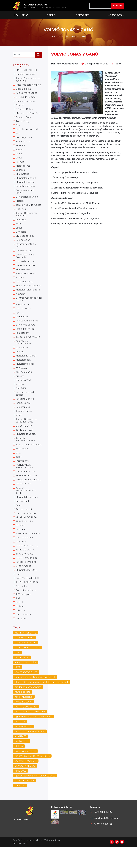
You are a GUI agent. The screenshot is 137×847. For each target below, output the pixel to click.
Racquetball (22, 501)
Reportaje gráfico (25, 137)
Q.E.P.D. (20, 312)
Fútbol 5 (20, 161)
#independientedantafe (28, 687)
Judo (18, 598)
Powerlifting (22, 121)
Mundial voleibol (25, 364)
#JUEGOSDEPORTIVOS (27, 647)
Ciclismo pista (23, 89)
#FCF (17, 667)
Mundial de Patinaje (27, 497)
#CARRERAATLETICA (26, 706)
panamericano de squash (25, 393)
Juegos (20, 149)
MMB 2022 (20, 771)
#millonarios (21, 741)
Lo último (55, 36)
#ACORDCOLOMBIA (25, 642)
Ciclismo (20, 606)
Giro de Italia (22, 586)
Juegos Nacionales (26, 273)
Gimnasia (21, 232)
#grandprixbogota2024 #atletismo (33, 716)
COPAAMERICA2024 (26, 761)
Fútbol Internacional (27, 129)
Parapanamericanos (27, 320)
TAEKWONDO (23, 448)
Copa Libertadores (26, 590)
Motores (20, 201)
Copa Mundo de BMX (27, 578)
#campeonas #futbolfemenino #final (35, 677)
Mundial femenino (26, 178)
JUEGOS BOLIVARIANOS (29, 444)
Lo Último (21, 15)
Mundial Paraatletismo (28, 289)
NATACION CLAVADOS (28, 533)
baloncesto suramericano (23, 342)
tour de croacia (24, 372)
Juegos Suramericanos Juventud (28, 79)
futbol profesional (24, 780)
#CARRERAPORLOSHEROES (30, 711)
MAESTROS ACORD (26, 70)
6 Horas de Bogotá (26, 97)
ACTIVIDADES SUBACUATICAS (24, 466)
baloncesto (22, 347)
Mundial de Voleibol (26, 434)
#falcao (19, 746)
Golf (18, 574)
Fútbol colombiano (26, 562)
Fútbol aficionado (25, 186)
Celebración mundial (27, 197)
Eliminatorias (23, 269)
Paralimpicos (23, 407)
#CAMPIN (20, 721)
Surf (18, 133)
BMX (18, 452)
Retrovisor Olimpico (26, 558)
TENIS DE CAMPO (25, 549)
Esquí (19, 227)
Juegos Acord (23, 304)
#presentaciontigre (25, 751)
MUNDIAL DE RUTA (26, 517)
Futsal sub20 (23, 141)
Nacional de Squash (26, 513)
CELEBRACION (24, 483)
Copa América (23, 566)
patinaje (20, 529)
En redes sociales (25, 236)
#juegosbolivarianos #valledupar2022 (35, 775)
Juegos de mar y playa (28, 337)
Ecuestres (21, 219)
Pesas (19, 505)
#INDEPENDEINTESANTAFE (30, 731)
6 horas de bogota (25, 324)
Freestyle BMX (23, 117)
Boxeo (19, 157)
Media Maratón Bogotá (28, 285)
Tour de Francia (24, 411)
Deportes (82, 15)
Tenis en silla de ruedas (28, 205)
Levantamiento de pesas (26, 245)
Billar (18, 125)
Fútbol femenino (25, 399)
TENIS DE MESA (24, 430)
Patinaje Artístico (25, 509)
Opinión (52, 15)
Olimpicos (21, 618)
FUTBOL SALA (23, 403)
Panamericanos (24, 281)
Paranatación (23, 240)
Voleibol (20, 384)
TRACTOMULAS (24, 521)
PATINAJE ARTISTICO (27, 545)
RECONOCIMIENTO (26, 537)
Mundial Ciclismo (25, 182)
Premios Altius (23, 250)
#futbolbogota (22, 692)
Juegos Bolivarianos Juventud (26, 214)
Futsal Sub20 (22, 657)
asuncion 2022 (23, 380)
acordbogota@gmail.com (106, 818)
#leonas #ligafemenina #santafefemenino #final (41, 682)
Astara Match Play (25, 329)
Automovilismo (24, 614)
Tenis (19, 456)
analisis (20, 351)
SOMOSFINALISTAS (25, 766)
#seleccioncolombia (25, 662)
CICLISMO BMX (24, 426)
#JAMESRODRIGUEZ (26, 672)
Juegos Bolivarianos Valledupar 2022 (26, 420)
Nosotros (114, 15)
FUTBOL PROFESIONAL (28, 479)
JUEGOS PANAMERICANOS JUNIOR (26, 490)
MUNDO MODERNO (25, 632)
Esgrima (20, 170)
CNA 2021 (21, 541)
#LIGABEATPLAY (24, 726)
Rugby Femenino (25, 471)
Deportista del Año (26, 265)
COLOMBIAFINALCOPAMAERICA (32, 756)
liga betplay (22, 333)
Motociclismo (23, 166)
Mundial (20, 145)
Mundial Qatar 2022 (26, 570)
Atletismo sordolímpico (28, 85)
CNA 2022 (21, 388)
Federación (22, 316)
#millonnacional (24, 697)
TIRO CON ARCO (24, 553)
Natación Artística (25, 101)
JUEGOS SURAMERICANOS (25, 439)
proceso (20, 376)
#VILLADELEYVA (23, 701)
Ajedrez (20, 105)
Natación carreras (25, 74)
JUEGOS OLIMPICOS (27, 582)
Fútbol (19, 602)
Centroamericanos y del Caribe (29, 299)
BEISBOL (20, 525)
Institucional (22, 461)
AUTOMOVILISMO (24, 637)
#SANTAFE (20, 736)
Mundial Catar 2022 (26, 475)
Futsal (19, 153)
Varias (19, 415)
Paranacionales (24, 308)
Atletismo (21, 610)
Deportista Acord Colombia (25, 256)
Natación (21, 294)
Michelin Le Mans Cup (28, 113)
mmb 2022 (21, 368)
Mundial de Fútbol (26, 355)
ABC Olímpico (23, 594)
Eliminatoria (22, 174)
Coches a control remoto (25, 191)
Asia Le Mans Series (26, 93)
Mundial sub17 (23, 360)
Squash (20, 277)
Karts (18, 223)
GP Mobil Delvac (25, 109)
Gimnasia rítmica (25, 261)
